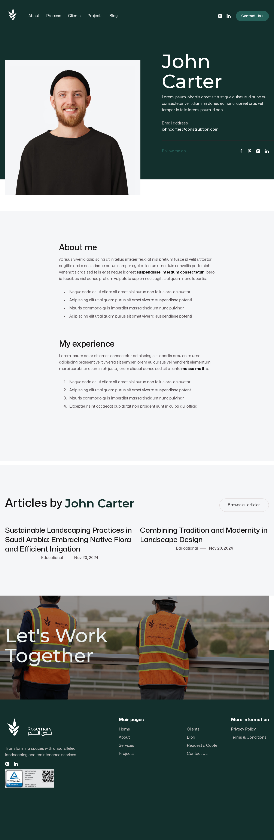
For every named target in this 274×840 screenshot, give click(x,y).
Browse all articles (244, 505)
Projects (95, 16)
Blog (113, 16)
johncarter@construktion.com (190, 129)
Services (126, 745)
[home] (12, 16)
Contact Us (252, 16)
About (33, 16)
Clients (74, 16)
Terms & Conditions (249, 737)
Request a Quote (202, 745)
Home (124, 729)
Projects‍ (126, 754)
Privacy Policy (243, 729)
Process (53, 16)
